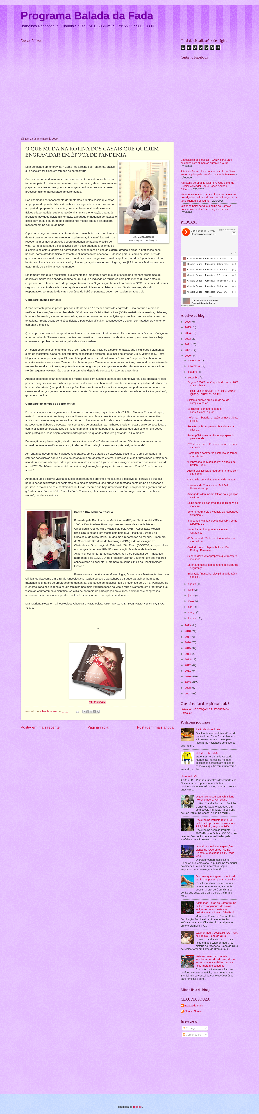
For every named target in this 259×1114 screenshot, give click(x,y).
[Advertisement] (209, 1066)
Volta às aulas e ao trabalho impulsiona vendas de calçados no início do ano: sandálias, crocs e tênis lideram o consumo (209, 197)
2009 (188, 682)
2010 (188, 676)
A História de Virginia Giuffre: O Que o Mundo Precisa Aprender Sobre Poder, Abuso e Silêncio (207, 185)
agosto (192, 584)
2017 (188, 636)
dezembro (194, 360)
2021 (188, 350)
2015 (188, 648)
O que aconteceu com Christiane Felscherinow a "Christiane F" (215, 798)
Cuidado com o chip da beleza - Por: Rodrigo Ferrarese (208, 549)
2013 (188, 659)
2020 (188, 355)
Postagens (190, 1028)
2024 (188, 333)
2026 (188, 321)
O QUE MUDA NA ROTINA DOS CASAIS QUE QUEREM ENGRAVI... (211, 393)
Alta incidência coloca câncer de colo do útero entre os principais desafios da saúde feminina (208, 173)
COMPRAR (97, 702)
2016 (188, 642)
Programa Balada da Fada (87, 16)
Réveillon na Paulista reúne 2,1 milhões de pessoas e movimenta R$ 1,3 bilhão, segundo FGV (215, 823)
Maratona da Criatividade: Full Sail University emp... (207, 487)
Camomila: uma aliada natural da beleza (211, 479)
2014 (188, 653)
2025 (188, 327)
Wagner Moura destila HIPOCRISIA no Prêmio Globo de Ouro (216, 934)
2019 (188, 625)
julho (191, 589)
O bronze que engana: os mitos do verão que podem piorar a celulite (216, 878)
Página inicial (98, 727)
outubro (193, 371)
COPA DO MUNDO (207, 753)
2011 (188, 670)
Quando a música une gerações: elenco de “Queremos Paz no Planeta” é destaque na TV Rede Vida (215, 851)
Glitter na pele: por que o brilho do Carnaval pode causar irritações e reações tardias (206, 207)
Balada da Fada (193, 1005)
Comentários (192, 1034)
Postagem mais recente (40, 727)
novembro (194, 366)
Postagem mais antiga (155, 727)
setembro (194, 377)
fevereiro (193, 618)
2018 (188, 631)
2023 (188, 338)
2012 (188, 665)
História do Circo (190, 776)
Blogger (137, 1106)
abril (191, 606)
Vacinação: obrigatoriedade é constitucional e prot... (204, 410)
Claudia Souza (193, 1011)
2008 (188, 687)
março (192, 612)
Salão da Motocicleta (208, 729)
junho (191, 595)
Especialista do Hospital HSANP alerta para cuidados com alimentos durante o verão (206, 161)
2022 (188, 344)
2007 (188, 693)
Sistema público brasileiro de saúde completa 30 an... (208, 402)
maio (191, 601)
